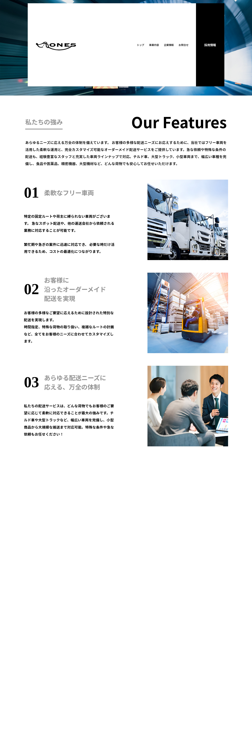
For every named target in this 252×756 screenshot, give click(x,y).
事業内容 (154, 45)
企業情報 (169, 45)
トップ (140, 45)
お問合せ (183, 45)
